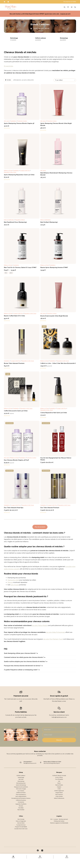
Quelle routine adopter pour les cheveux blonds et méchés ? (25, 661)
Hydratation (13, 121)
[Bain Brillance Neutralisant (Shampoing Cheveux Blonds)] (58, 151)
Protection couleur (22, 121)
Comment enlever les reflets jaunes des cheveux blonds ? (24, 657)
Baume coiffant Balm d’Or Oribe (14, 316)
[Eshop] (13, 856)
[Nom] (59, 729)
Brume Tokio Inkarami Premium (14, 363)
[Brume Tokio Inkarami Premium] (22, 342)
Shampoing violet (13, 580)
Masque (10, 582)
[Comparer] (71, 7)
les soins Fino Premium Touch (53, 639)
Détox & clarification (9, 219)
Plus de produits (40, 527)
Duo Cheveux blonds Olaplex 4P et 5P (16, 460)
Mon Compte (21, 819)
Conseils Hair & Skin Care (20, 828)
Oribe (59, 788)
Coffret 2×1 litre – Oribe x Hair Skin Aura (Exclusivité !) (58, 363)
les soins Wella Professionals (55, 632)
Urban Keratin (59, 796)
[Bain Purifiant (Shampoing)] (58, 201)
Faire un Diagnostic (21, 821)
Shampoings (66, 38)
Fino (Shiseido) (59, 779)
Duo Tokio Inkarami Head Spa (13, 507)
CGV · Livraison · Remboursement (59, 819)
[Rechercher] (64, 7)
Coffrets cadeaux (43, 38)
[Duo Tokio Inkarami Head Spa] (22, 486)
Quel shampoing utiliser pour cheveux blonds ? (20, 653)
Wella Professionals (59, 798)
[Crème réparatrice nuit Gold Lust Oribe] (58, 389)
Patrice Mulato (59, 785)
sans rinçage (15, 585)
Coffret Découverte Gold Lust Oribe (16, 411)
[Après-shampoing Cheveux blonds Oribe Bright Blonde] (58, 102)
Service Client (20, 823)
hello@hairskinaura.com (29, 763)
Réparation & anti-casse (10, 172)
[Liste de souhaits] (68, 7)
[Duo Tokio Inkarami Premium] (58, 486)
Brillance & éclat (8, 170)
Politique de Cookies (59, 821)
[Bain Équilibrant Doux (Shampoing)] (22, 201)
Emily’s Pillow (59, 777)
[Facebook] (4, 1)
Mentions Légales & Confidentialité (59, 823)
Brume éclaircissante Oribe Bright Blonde (54, 316)
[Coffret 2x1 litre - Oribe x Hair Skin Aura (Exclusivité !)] (58, 342)
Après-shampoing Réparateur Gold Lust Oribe (19, 175)
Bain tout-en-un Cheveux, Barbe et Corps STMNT (20, 267)
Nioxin (59, 783)
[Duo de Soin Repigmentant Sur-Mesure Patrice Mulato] (58, 438)
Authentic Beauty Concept (59, 775)
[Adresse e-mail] (59, 735)
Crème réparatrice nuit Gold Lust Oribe (53, 412)
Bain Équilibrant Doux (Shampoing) (15, 222)
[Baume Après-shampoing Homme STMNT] (58, 246)
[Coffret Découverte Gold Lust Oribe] (22, 389)
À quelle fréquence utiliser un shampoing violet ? (21, 670)
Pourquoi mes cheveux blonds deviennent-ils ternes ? (22, 666)
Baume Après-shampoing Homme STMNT (54, 267)
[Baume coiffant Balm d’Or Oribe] (22, 294)
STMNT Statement (59, 790)
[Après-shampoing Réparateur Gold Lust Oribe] (22, 151)
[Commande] (65, 80)
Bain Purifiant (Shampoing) (48, 222)
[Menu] (75, 7)
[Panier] (66, 856)
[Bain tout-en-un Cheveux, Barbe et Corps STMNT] (22, 246)
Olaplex (59, 787)
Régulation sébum (20, 219)
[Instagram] (8, 1)
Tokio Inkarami (59, 794)
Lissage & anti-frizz (25, 170)
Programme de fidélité (21, 826)
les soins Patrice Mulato (39, 625)
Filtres (8, 80)
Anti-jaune (6, 121)
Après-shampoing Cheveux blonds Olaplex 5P (19, 123)
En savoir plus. (8, 66)
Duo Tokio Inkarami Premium (49, 507)
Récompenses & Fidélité (69, 1)
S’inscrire (59, 740)
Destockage (16, 38)
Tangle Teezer (59, 792)
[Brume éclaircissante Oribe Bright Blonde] (58, 294)
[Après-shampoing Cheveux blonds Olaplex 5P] (22, 102)
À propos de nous (20, 825)
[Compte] (40, 856)
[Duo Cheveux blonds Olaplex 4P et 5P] (22, 438)
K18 (59, 781)
